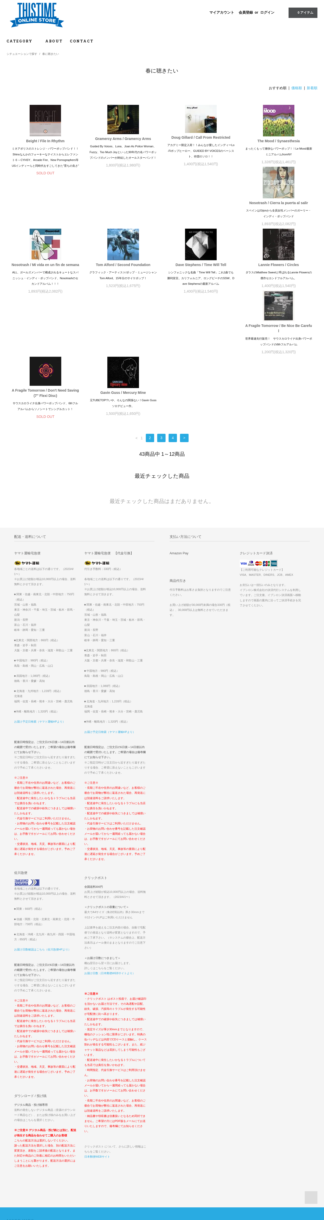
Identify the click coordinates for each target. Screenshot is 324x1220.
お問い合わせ (19, 1158)
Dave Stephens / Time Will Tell (278, 214)
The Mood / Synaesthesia (278, 141)
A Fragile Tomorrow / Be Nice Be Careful (123, 283)
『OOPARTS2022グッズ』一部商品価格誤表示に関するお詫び (260, 1130)
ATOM (127, 1151)
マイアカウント (221, 12)
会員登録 (246, 12)
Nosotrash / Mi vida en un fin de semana (123, 214)
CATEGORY (22, 41)
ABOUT (54, 41)
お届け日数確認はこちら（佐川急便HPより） (42, 840)
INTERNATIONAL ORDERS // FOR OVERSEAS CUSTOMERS (263, 1123)
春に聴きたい (50, 53)
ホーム (14, 1123)
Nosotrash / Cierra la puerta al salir (45, 214)
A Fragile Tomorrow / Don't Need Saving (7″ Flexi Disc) (200, 282)
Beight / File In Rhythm (45, 141)
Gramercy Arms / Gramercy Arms (123, 139)
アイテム (303, 12)
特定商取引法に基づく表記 (28, 1144)
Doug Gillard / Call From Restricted (200, 137)
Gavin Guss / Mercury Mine (278, 282)
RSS (116, 1151)
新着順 (312, 88)
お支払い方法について (25, 1130)
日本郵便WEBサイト (97, 1047)
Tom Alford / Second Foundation (201, 214)
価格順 (296, 88)
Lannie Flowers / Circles (45, 282)
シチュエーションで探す (22, 53)
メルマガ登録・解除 (127, 1144)
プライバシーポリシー (25, 1151)
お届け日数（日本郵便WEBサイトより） (109, 863)
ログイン (267, 12)
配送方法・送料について (26, 1137)
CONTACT (82, 41)
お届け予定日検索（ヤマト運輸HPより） (40, 612)
